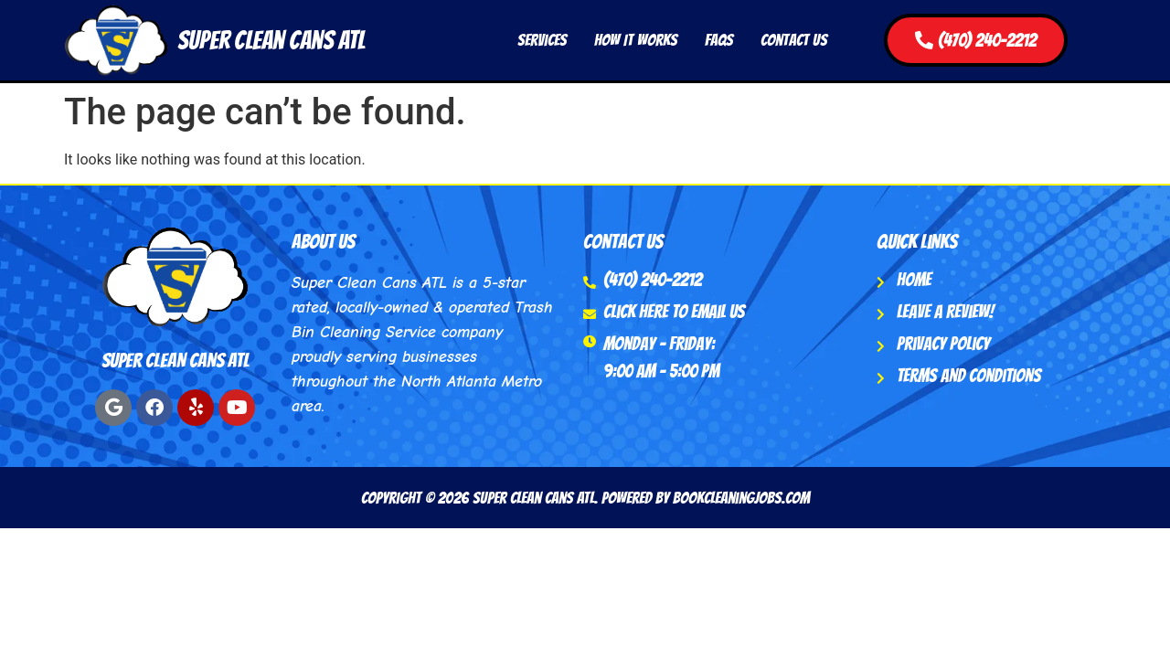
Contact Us (793, 39)
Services (542, 39)
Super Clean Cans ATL (271, 40)
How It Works (635, 39)
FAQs (719, 39)
